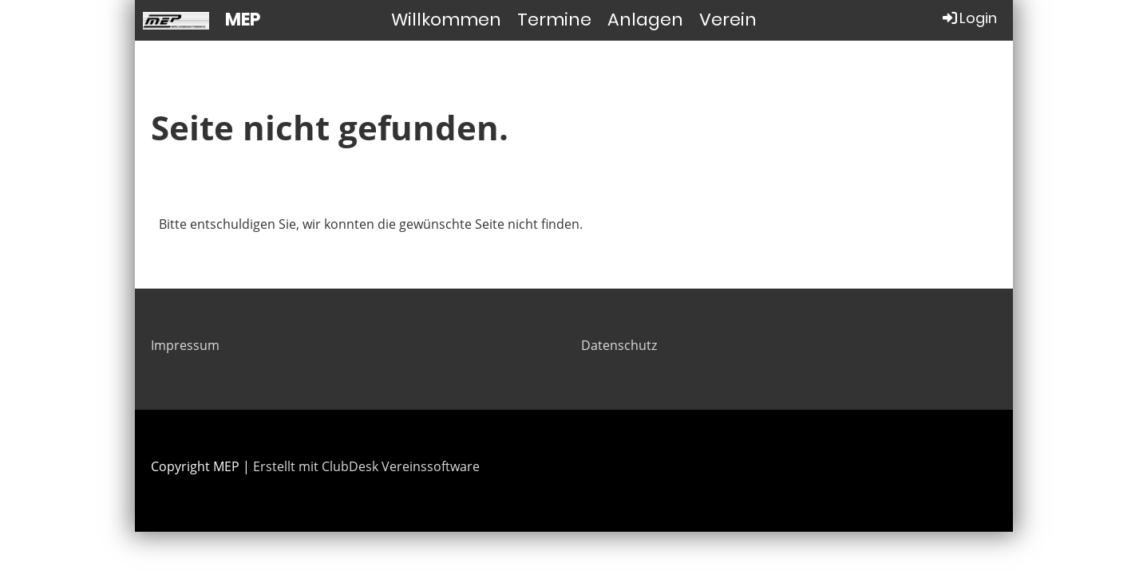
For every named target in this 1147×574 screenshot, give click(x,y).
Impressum (185, 345)
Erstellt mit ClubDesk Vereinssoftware (366, 466)
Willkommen (446, 19)
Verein (728, 19)
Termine (554, 19)
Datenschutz (619, 345)
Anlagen (645, 19)
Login (968, 18)
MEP (242, 20)
